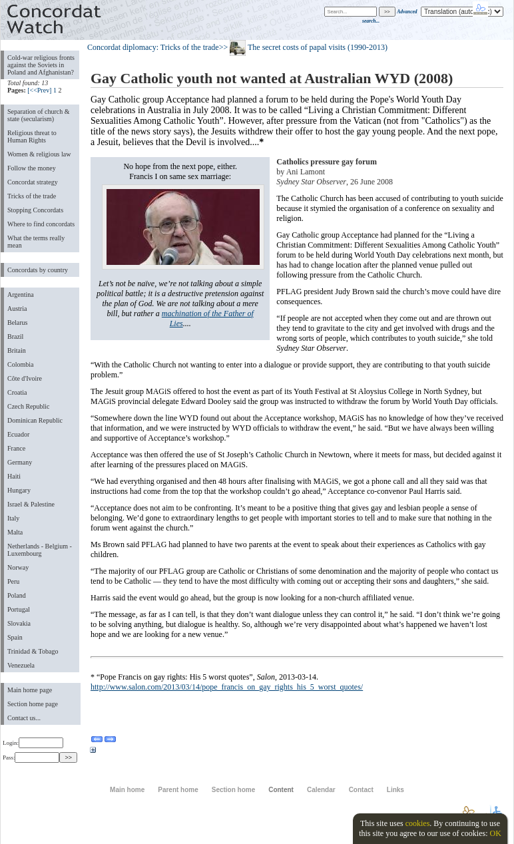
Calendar (321, 789)
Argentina (20, 294)
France (16, 448)
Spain (15, 637)
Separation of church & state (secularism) (38, 115)
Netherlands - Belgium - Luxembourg (39, 549)
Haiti (14, 476)
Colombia (20, 364)
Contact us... (24, 718)
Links (395, 789)
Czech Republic (28, 406)
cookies (417, 823)
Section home (233, 789)
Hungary (19, 490)
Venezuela (21, 665)
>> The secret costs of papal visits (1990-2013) (303, 47)
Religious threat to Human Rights (32, 136)
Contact (361, 789)
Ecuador (18, 434)
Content (281, 789)
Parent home (178, 789)
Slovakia (19, 623)
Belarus (17, 322)
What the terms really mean (36, 241)
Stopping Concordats (35, 210)
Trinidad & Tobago (32, 651)
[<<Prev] (39, 90)
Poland (16, 595)
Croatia (17, 392)
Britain (16, 350)
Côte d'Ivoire (24, 378)
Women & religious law (39, 154)
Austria (17, 308)
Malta (15, 532)
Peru (13, 581)
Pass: (31, 757)
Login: (33, 742)
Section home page (32, 704)
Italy (13, 518)
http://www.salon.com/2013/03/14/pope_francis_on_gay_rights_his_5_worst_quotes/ (227, 687)
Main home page (29, 690)
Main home (127, 789)
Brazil (15, 336)
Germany (19, 462)
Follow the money (31, 168)
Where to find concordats (41, 224)
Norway (18, 567)
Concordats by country (37, 270)
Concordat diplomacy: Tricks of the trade (153, 47)
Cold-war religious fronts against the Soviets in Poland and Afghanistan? (41, 65)
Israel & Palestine (31, 504)
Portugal (18, 609)
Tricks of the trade (31, 196)
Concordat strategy (32, 182)
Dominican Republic (35, 420)
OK (495, 833)
